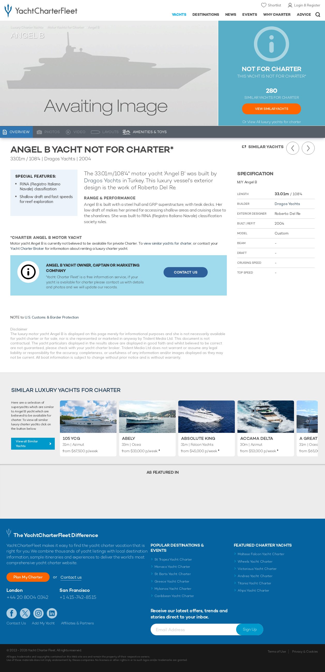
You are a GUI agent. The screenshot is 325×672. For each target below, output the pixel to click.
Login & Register (307, 5)
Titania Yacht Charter (254, 583)
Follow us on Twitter (25, 613)
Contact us (76, 577)
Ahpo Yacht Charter (253, 590)
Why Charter (277, 14)
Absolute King (198, 438)
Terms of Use (277, 652)
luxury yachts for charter (281, 121)
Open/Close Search (317, 14)
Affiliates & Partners (77, 623)
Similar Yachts (266, 146)
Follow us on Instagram (38, 613)
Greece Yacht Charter (172, 581)
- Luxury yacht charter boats (50, 10)
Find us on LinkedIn (52, 613)
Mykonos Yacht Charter (172, 588)
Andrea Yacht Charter (255, 576)
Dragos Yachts (102, 180)
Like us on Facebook (11, 613)
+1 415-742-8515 (77, 597)
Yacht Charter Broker (27, 248)
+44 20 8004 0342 (27, 597)
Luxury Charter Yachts (26, 27)
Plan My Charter (31, 577)
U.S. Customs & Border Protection (52, 317)
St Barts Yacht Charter (172, 574)
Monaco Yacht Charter (172, 566)
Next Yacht (308, 148)
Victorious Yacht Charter (257, 569)
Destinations (205, 14)
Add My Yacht (43, 623)
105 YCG (71, 438)
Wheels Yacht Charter (255, 561)
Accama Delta (256, 438)
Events (249, 14)
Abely (128, 438)
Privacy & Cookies (305, 652)
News (230, 14)
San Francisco (74, 590)
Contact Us (185, 272)
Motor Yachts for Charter (65, 27)
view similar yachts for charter (167, 243)
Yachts (179, 14)
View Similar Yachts (271, 109)
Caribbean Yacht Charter (174, 596)
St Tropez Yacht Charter (173, 559)
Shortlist (274, 5)
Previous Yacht (292, 148)
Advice (304, 14)
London (14, 590)
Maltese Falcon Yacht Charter (261, 554)
